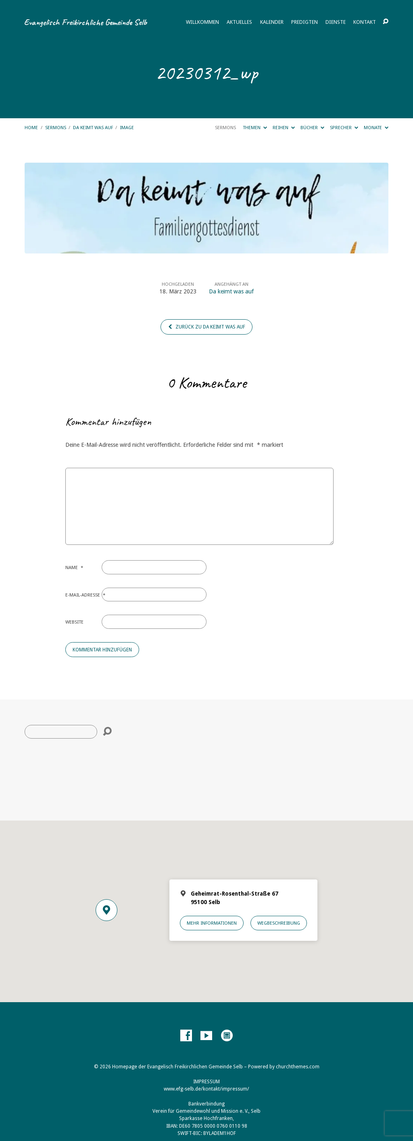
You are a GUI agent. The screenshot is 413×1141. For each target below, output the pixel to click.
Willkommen (202, 22)
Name (74, 567)
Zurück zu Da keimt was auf (206, 327)
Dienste (335, 22)
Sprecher (344, 127)
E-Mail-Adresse (85, 595)
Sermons (55, 127)
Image (127, 127)
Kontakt (364, 22)
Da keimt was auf (93, 127)
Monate (376, 127)
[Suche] (61, 732)
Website (74, 622)
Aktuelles (239, 22)
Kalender (272, 22)
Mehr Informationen (212, 923)
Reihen (284, 127)
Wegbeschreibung (278, 923)
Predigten (304, 22)
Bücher (312, 127)
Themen (255, 127)
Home (31, 127)
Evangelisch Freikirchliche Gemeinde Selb (85, 22)
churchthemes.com (297, 1067)
